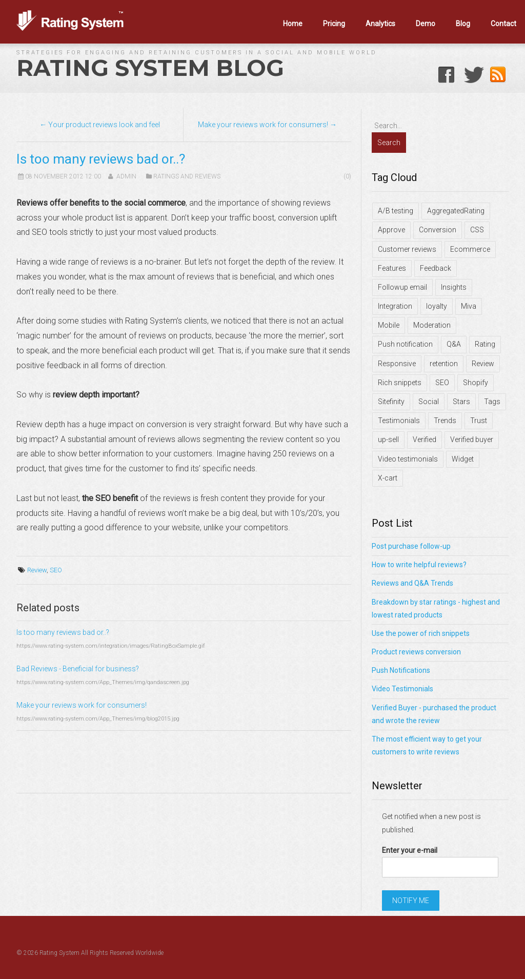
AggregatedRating (455, 211)
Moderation (432, 325)
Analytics (380, 23)
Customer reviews (407, 249)
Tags (492, 401)
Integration (395, 306)
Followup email (402, 287)
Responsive (397, 363)
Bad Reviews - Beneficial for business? (77, 669)
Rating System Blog (150, 68)
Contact (503, 23)
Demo (425, 23)
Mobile (388, 325)
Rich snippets (399, 382)
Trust (478, 420)
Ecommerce (470, 249)
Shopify (475, 382)
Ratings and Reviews (186, 176)
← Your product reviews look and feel (99, 125)
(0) (347, 176)
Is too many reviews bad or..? (62, 632)
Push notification (405, 344)
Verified (424, 439)
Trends (445, 420)
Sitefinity (391, 401)
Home (292, 23)
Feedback (435, 268)
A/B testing (395, 211)
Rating (485, 344)
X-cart (387, 478)
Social (428, 401)
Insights (454, 287)
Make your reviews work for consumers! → (267, 125)
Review (37, 570)
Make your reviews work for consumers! (81, 705)
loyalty (436, 306)
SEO (56, 570)
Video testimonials (408, 459)
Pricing (334, 23)
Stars (461, 401)
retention (444, 363)
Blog (463, 23)
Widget (463, 459)
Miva (468, 306)
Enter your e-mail (409, 850)
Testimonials (399, 420)
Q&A (454, 344)
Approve (391, 230)
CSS (477, 230)
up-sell (388, 439)
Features (392, 268)
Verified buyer (471, 439)
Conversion (437, 230)
